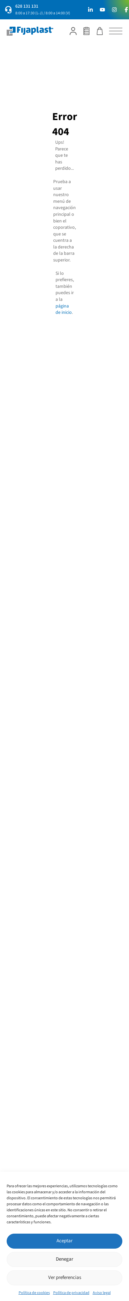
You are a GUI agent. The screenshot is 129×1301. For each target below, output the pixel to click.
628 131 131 (26, 6)
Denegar (64, 1259)
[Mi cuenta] (73, 31)
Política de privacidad (71, 1293)
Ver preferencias (64, 1277)
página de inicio (64, 309)
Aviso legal (102, 1293)
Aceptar (64, 1240)
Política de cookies (34, 1293)
